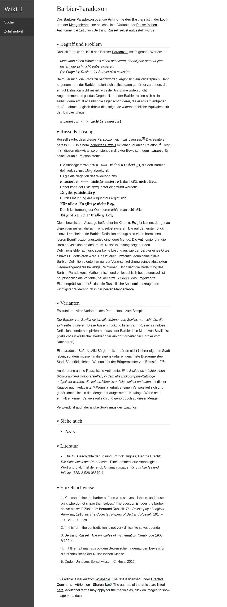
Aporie (70, 431)
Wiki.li (13, 9)
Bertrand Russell (106, 30)
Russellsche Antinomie (123, 284)
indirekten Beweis (103, 145)
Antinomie (145, 239)
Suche (9, 22)
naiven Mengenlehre (118, 289)
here (60, 590)
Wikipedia (103, 579)
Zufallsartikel (13, 31)
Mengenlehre (78, 25)
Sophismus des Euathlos (118, 407)
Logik (164, 19)
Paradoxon (120, 52)
